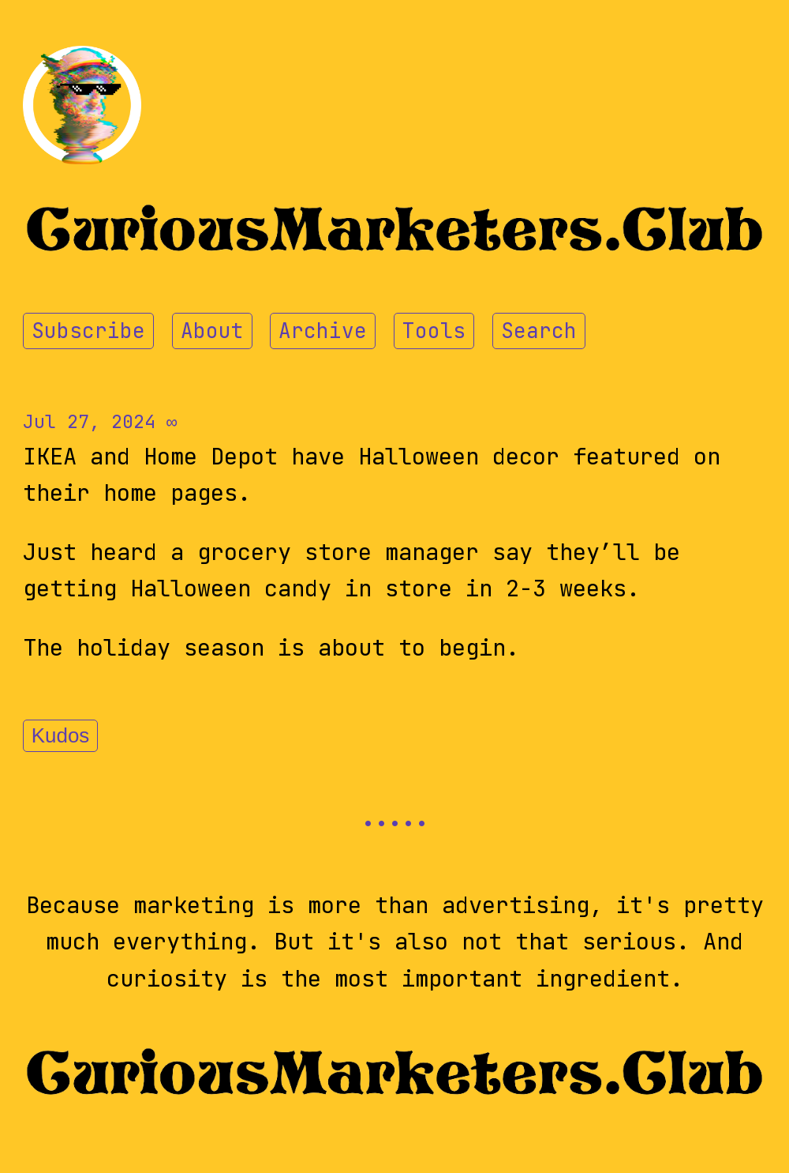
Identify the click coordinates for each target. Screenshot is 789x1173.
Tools (434, 331)
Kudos (60, 735)
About (212, 331)
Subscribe (88, 331)
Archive (323, 331)
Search (539, 331)
